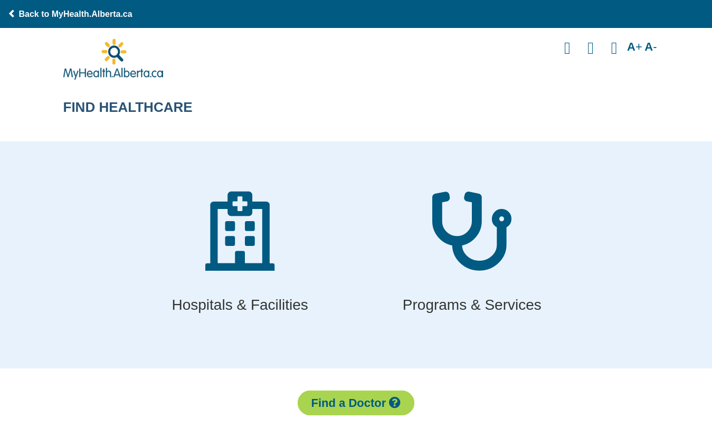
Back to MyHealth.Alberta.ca (70, 13)
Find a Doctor (356, 403)
